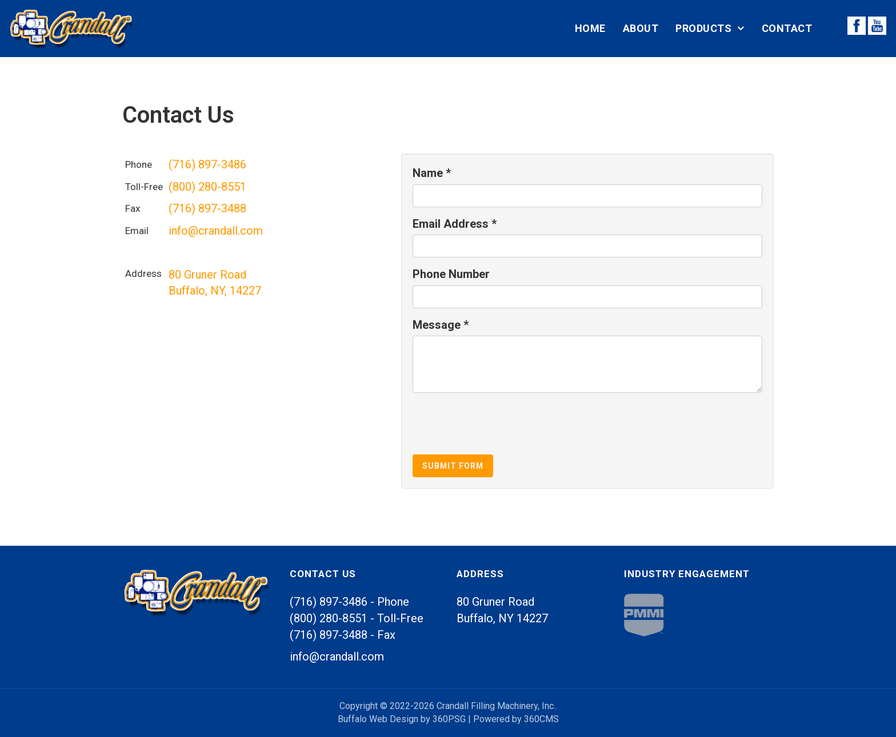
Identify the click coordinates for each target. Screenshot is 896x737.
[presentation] (499, 423)
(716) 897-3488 (207, 208)
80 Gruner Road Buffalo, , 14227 (215, 283)
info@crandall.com (216, 230)
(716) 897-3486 (207, 164)
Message (441, 325)
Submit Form (452, 465)
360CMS (541, 719)
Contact (787, 28)
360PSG (449, 719)
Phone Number (451, 274)
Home (590, 28)
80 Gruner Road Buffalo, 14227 (502, 610)
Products (703, 28)
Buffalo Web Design (378, 719)
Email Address (455, 224)
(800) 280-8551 (207, 187)
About (641, 28)
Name (432, 173)
